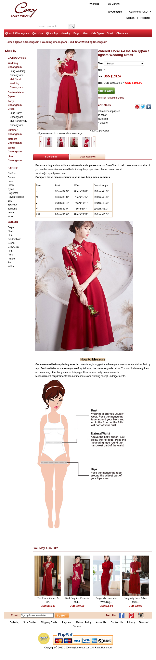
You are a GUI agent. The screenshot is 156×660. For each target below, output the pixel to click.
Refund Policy (83, 622)
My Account (115, 11)
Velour (11, 212)
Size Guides (30, 622)
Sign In (130, 17)
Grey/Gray (13, 246)
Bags (76, 33)
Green (11, 243)
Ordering (14, 622)
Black (11, 231)
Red (10, 262)
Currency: (138, 11)
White (11, 266)
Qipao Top (52, 33)
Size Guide (51, 156)
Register (145, 17)
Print (10, 254)
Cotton (11, 177)
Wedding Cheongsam (54, 42)
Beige (11, 227)
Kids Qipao (97, 33)
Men (85, 33)
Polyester (13, 193)
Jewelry (65, 33)
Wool (10, 216)
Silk (10, 200)
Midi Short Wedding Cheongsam (88, 42)
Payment (67, 622)
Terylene (12, 208)
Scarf (110, 33)
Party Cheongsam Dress (15, 105)
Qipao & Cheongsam (17, 33)
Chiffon (11, 173)
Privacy (131, 622)
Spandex (12, 204)
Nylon (11, 189)
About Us (101, 622)
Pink (10, 250)
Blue (10, 235)
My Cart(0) (114, 3)
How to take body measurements (101, 372)
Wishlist (94, 3)
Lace (10, 181)
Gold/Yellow (14, 239)
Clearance (122, 33)
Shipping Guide (115, 97)
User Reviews (88, 156)
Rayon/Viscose (16, 196)
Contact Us (117, 622)
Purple (11, 258)
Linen (11, 185)
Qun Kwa (37, 33)
